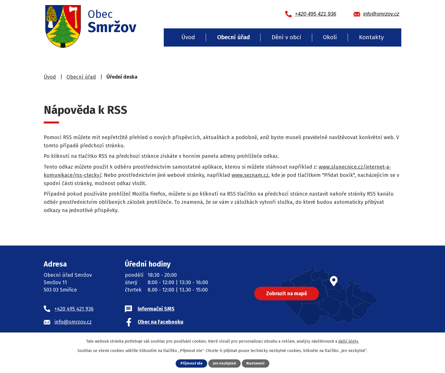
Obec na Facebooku (160, 322)
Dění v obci (286, 37)
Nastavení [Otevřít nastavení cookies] (256, 363)
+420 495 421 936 (74, 309)
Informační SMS (156, 309)
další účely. (348, 341)
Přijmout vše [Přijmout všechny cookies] (191, 363)
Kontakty (371, 37)
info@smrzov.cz (73, 322)
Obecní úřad (233, 37)
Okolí (330, 37)
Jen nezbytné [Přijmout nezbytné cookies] (224, 363)
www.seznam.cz (250, 175)
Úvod (188, 37)
